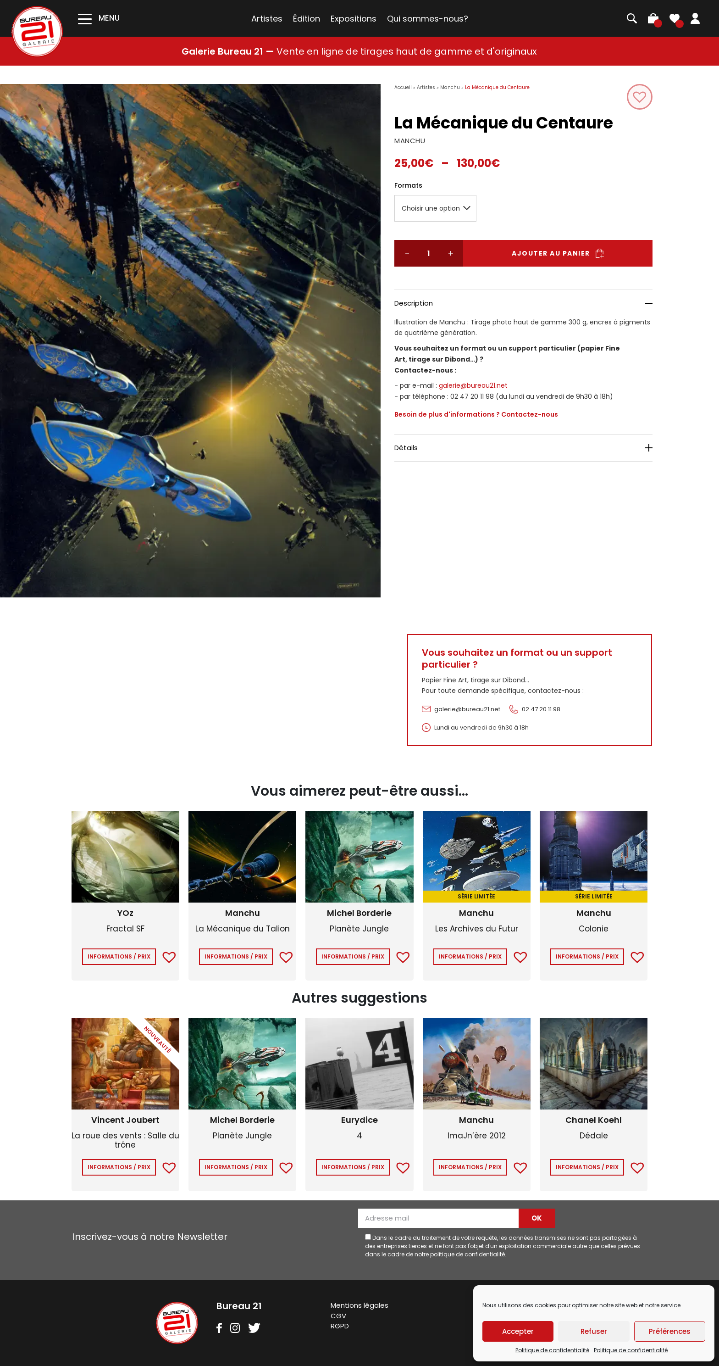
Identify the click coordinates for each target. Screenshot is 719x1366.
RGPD (340, 1326)
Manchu (450, 87)
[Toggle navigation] (98, 18)
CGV (338, 1316)
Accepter (518, 1331)
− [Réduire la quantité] (406, 253)
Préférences (670, 1331)
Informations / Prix (119, 956)
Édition (306, 18)
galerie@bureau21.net (473, 385)
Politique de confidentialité (552, 1350)
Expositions (353, 18)
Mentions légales (359, 1305)
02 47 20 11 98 (541, 709)
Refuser (594, 1331)
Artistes (266, 18)
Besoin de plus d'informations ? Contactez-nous (476, 414)
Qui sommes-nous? (427, 18)
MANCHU (409, 140)
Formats (408, 185)
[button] (639, 97)
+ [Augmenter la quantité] (450, 253)
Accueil (403, 87)
